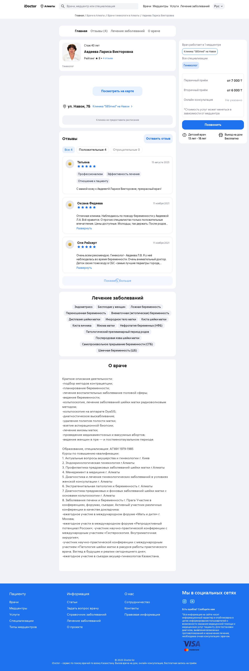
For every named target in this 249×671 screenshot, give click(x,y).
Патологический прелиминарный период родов (117, 332)
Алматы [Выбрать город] (47, 6)
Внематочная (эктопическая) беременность (140, 313)
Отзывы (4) (99, 31)
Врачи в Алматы (96, 15)
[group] (190, 65)
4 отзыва (108, 58)
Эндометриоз (83, 307)
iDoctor (30, 6)
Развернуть (84, 228)
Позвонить (213, 125)
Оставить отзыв (158, 139)
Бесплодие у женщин (111, 307)
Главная (81, 31)
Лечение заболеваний (128, 31)
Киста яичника (82, 325)
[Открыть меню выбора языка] (218, 6)
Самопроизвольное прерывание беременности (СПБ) (117, 344)
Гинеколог (68, 66)
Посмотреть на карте (117, 91)
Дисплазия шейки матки (84, 319)
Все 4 (69, 150)
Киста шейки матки (153, 319)
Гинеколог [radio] (191, 65)
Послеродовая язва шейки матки (117, 338)
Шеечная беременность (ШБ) (117, 350)
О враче (154, 31)
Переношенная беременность (86, 313)
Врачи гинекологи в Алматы (123, 15)
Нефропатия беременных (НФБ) (141, 325)
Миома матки (106, 325)
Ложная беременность (146, 307)
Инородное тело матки (121, 319)
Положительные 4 (92, 150)
